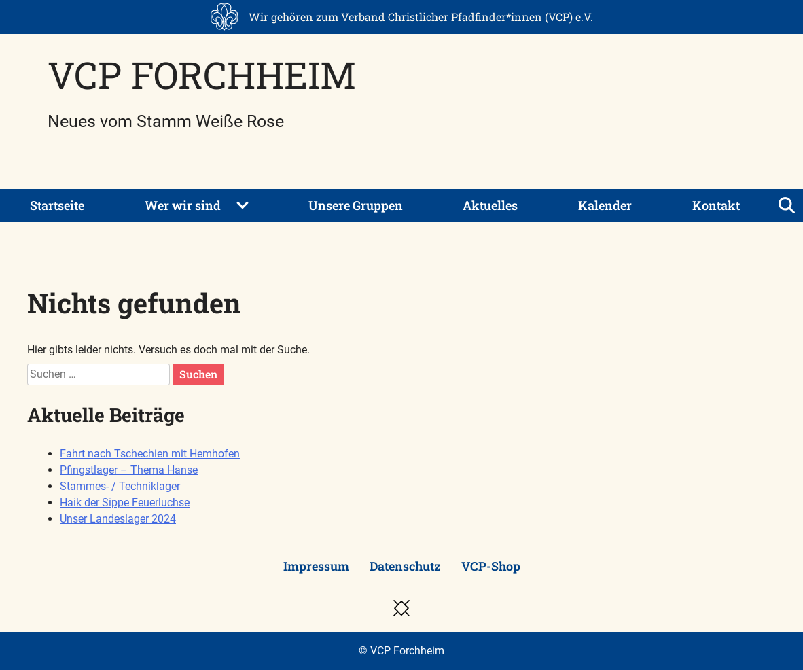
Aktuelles (490, 205)
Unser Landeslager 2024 (118, 518)
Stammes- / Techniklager (120, 486)
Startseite (57, 205)
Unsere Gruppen (355, 205)
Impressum (316, 566)
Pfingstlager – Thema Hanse (129, 469)
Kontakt (716, 205)
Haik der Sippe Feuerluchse (125, 502)
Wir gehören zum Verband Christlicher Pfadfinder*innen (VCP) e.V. (421, 17)
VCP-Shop (490, 566)
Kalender (605, 205)
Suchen (198, 374)
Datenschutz (405, 566)
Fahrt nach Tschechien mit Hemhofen (150, 453)
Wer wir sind (183, 205)
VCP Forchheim (202, 74)
